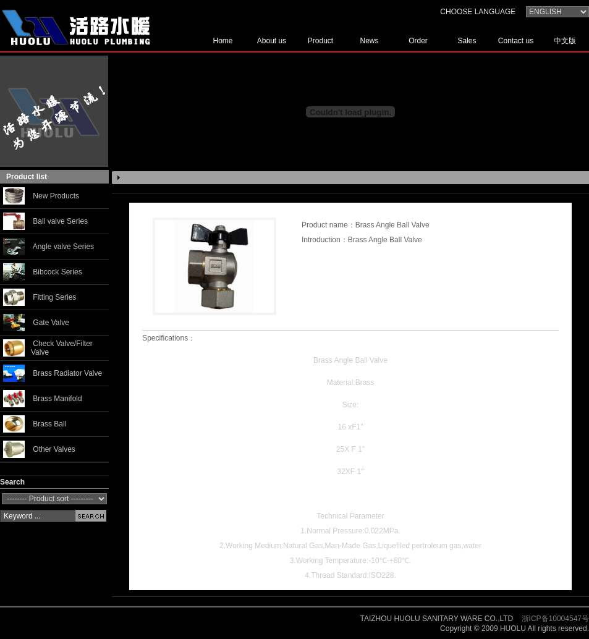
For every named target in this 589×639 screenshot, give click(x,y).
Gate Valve (51, 322)
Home (222, 40)
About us (271, 40)
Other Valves (54, 449)
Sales (466, 40)
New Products (56, 196)
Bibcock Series (57, 272)
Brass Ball (49, 424)
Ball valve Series (60, 221)
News (369, 40)
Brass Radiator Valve (67, 373)
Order (418, 40)
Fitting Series (54, 297)
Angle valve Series (63, 246)
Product (320, 40)
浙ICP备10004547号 (555, 618)
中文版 (565, 40)
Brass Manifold (57, 398)
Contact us (515, 40)
